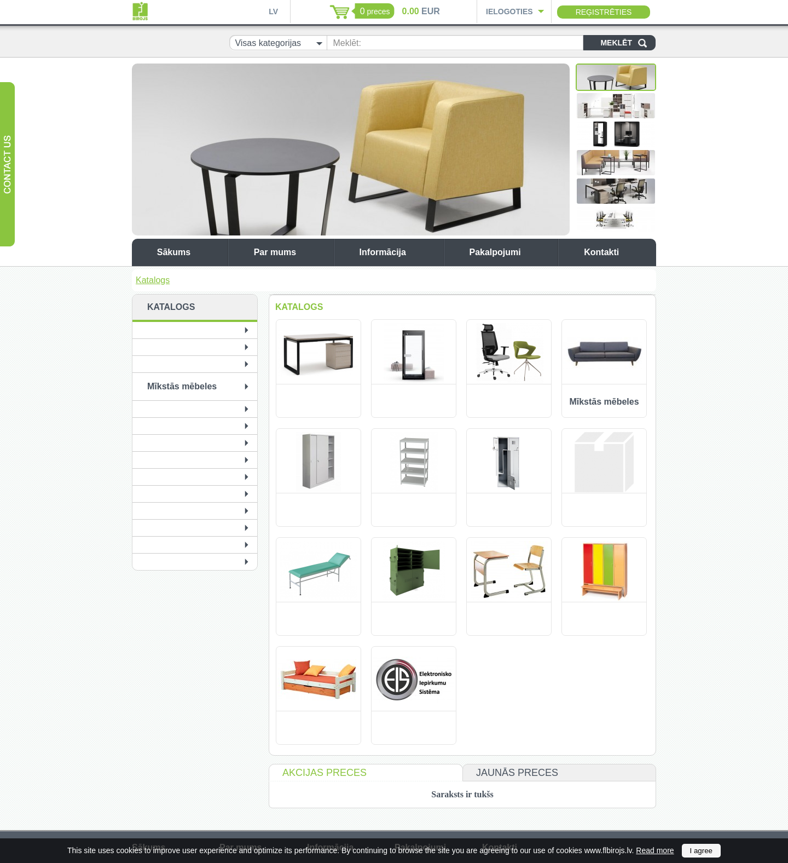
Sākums (189, 252)
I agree (701, 851)
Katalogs (153, 280)
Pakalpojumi (510, 252)
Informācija (399, 252)
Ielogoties (509, 11)
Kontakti (617, 252)
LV (273, 11)
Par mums (291, 252)
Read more (655, 850)
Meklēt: (347, 43)
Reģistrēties (604, 12)
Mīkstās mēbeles (182, 386)
